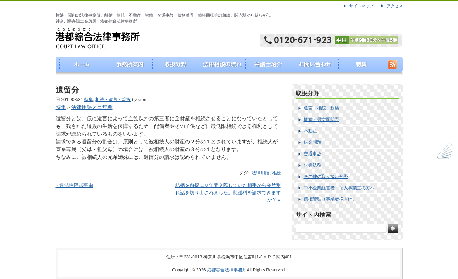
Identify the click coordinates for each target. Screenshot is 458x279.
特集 (360, 66)
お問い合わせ (313, 66)
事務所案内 (126, 66)
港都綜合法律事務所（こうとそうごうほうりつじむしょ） (79, 66)
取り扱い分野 (172, 66)
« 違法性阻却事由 (74, 185)
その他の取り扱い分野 (326, 176)
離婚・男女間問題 (321, 119)
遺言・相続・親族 (321, 108)
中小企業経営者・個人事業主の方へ (339, 188)
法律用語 (260, 172)
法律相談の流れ (219, 66)
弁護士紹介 (266, 66)
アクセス (394, 6)
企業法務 (312, 165)
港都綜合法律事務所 (227, 269)
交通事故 (312, 153)
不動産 (310, 130)
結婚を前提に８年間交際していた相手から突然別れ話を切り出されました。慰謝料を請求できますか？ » (228, 192)
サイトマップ (361, 6)
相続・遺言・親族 (113, 99)
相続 (276, 172)
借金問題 (312, 142)
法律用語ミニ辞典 (92, 107)
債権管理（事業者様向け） (330, 199)
